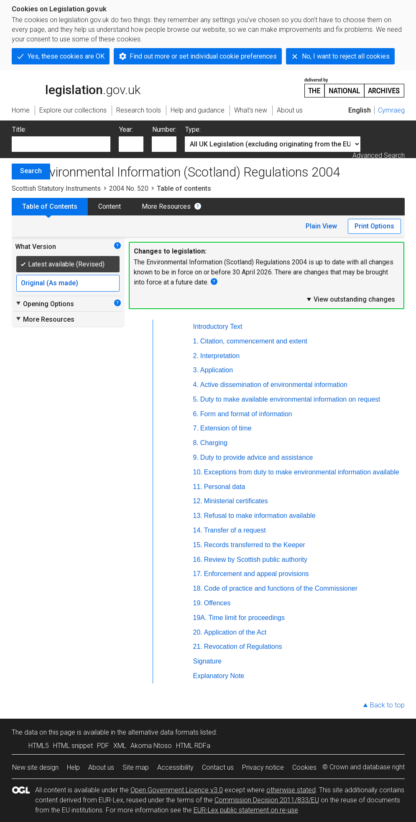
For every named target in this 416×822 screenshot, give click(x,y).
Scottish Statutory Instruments (56, 188)
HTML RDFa (193, 746)
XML (119, 746)
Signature (207, 661)
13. (197, 515)
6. (196, 413)
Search (31, 171)
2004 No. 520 (128, 188)
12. (197, 500)
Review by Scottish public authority (255, 559)
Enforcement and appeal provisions (256, 573)
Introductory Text (217, 326)
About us (101, 767)
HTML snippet (73, 746)
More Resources (166, 206)
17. (197, 573)
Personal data (224, 486)
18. (197, 588)
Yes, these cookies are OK (66, 56)
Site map (136, 767)
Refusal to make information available (260, 515)
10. (197, 472)
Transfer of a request (235, 530)
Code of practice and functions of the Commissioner (280, 588)
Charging (213, 442)
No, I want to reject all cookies (346, 56)
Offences (217, 603)
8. (196, 442)
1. (196, 341)
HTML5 (38, 746)
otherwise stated (291, 790)
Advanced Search (378, 155)
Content (109, 206)
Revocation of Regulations (243, 646)
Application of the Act (235, 632)
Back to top (387, 705)
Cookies (304, 767)
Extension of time (226, 428)
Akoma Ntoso (151, 746)
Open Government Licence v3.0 (176, 790)
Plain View (321, 226)
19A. (200, 617)
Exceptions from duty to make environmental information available (301, 472)
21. (197, 646)
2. (196, 355)
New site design (35, 767)
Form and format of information (246, 413)
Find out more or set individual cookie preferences (203, 56)
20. (197, 632)
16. (197, 559)
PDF (103, 746)
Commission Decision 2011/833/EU (266, 800)
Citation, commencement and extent (253, 341)
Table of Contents (49, 206)
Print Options (374, 226)
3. (196, 370)
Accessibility (175, 767)
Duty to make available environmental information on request (290, 399)
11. (197, 486)
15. (197, 544)
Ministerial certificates (236, 500)
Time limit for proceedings (246, 617)
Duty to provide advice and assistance (256, 457)
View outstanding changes (350, 299)
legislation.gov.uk (76, 87)
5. (196, 399)
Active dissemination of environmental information (273, 384)
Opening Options (44, 304)
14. (197, 530)
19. (197, 603)
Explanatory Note (219, 675)
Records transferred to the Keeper (254, 544)
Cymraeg (391, 110)
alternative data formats (163, 732)
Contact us (218, 767)
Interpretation (220, 355)
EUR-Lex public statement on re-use (246, 810)
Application (216, 370)
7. (196, 428)
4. (196, 384)
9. (196, 457)
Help (73, 767)
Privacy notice (263, 767)
